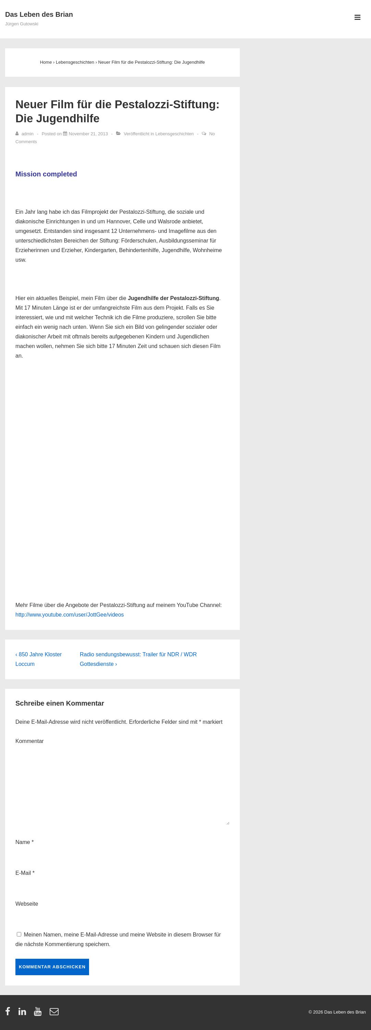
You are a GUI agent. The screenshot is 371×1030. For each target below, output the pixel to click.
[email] (55, 1013)
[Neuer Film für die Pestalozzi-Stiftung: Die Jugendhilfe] (88, 133)
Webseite (26, 904)
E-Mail (23, 873)
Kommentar (29, 741)
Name (22, 842)
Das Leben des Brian (39, 14)
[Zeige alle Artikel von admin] (25, 133)
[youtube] (39, 1013)
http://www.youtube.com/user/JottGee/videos (69, 615)
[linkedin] (23, 1013)
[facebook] (9, 1013)
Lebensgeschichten (174, 133)
